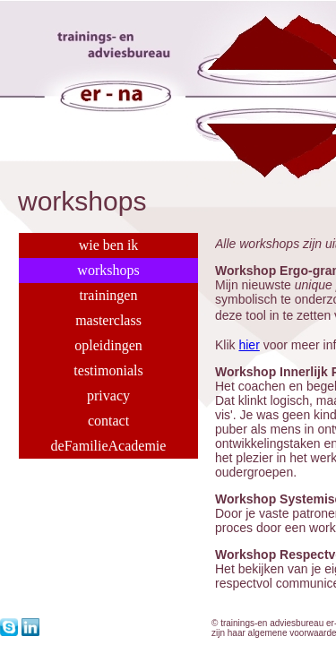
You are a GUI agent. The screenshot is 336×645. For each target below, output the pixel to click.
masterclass (108, 320)
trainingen (109, 295)
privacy (108, 395)
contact (108, 420)
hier (248, 345)
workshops (108, 270)
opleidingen (108, 345)
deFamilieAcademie (109, 445)
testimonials (107, 370)
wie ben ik (109, 245)
